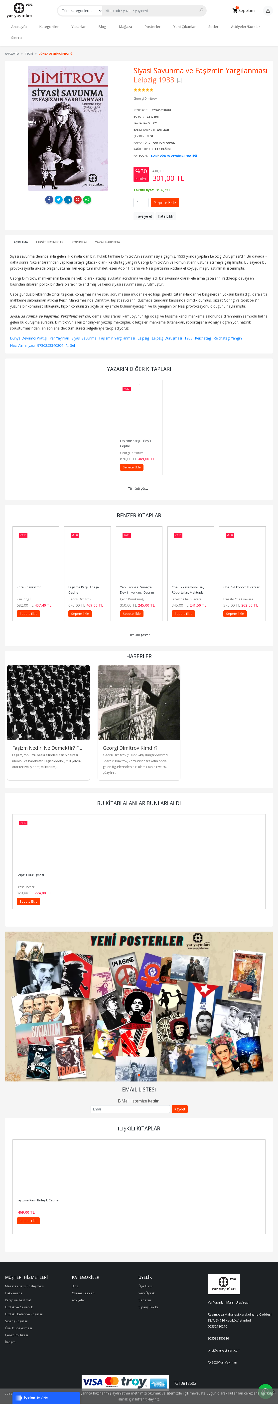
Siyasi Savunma (84, 324)
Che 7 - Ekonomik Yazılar (241, 573)
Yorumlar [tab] (80, 229)
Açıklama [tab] (21, 229)
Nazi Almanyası (22, 332)
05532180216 (217, 1313)
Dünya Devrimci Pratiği (178, 142)
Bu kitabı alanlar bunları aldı (139, 789)
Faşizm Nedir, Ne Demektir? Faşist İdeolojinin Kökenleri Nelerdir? (48, 734)
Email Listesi (139, 1075)
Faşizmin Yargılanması (117, 324)
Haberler (139, 642)
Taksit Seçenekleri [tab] (49, 229)
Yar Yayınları (59, 324)
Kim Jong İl (24, 586)
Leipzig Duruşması (167, 324)
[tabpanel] (139, 993)
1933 (188, 324)
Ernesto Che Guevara (186, 586)
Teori (153, 142)
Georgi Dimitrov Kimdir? (130, 734)
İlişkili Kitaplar (139, 1114)
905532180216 (218, 1325)
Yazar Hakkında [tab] (107, 229)
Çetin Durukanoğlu (133, 586)
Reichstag (203, 324)
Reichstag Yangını (228, 324)
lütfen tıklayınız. (147, 1399)
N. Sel (70, 332)
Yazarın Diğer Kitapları (139, 355)
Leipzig (143, 324)
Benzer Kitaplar (139, 501)
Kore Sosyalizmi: (29, 573)
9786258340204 (50, 332)
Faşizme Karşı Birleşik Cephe (38, 1186)
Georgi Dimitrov (131, 439)
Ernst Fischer (25, 873)
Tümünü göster (139, 475)
